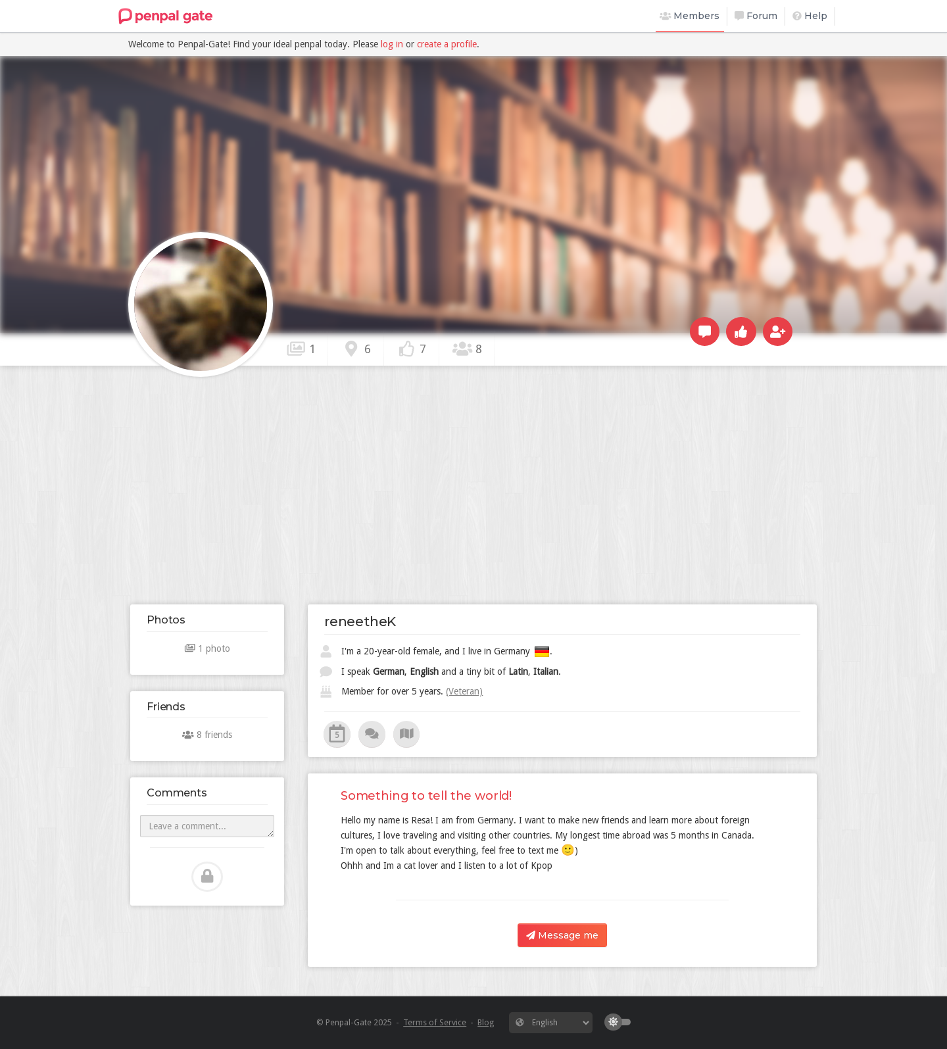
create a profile (447, 44)
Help (809, 16)
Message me (562, 935)
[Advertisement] (473, 484)
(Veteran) (464, 691)
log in (392, 44)
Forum (756, 16)
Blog (485, 1022)
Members (690, 16)
